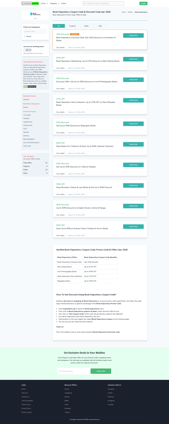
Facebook (111, 389)
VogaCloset (27, 122)
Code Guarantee (27, 401)
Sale (106, 26)
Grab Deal (133, 35)
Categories (68, 393)
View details (60, 48)
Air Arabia (27, 115)
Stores (67, 389)
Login (143, 3)
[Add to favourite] (47, 12)
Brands (67, 397)
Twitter (110, 393)
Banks (67, 401)
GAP (25, 129)
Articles (67, 412)
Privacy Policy (26, 408)
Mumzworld (27, 125)
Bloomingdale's (29, 139)
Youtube (110, 405)
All (59, 26)
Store (44, 3)
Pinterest (111, 397)
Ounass (26, 135)
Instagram (111, 401)
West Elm (27, 146)
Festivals (68, 408)
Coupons (75, 26)
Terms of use (26, 405)
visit (35, 18)
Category (54, 3)
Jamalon (26, 99)
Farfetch (26, 118)
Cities (66, 405)
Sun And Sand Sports (31, 142)
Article (63, 3)
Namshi (26, 132)
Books (130, 12)
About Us (25, 393)
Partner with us (27, 412)
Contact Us (25, 397)
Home (124, 12)
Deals (90, 26)
